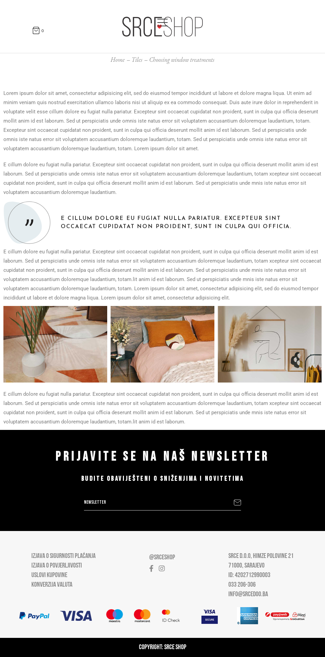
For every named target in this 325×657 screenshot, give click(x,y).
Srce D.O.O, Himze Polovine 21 (261, 556)
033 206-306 (242, 585)
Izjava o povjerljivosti (56, 565)
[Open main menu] (162, 21)
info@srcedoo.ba (248, 594)
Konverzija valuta (51, 585)
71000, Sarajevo (246, 565)
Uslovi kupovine (49, 575)
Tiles (136, 60)
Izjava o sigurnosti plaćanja (63, 556)
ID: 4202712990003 (249, 575)
